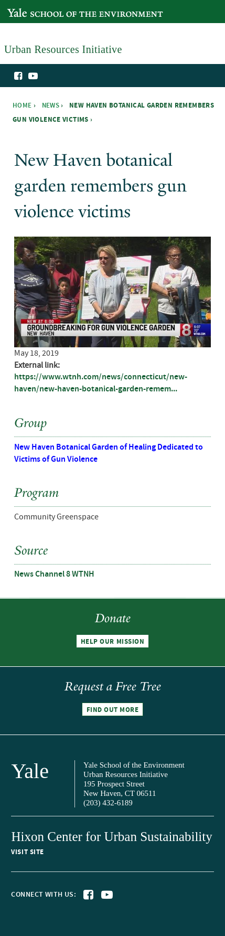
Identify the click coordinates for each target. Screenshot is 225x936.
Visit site (27, 852)
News (51, 105)
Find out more (113, 710)
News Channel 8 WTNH (54, 574)
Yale (30, 771)
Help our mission (112, 641)
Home (22, 105)
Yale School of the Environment (61, 7)
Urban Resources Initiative (189, 93)
